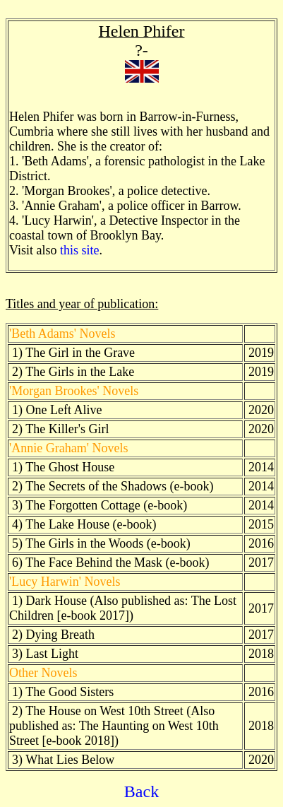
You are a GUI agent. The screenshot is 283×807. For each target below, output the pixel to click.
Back (141, 791)
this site (80, 250)
